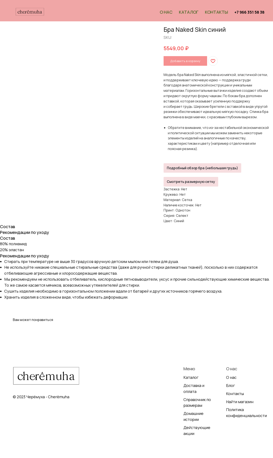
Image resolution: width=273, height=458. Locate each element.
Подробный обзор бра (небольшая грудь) (202, 168)
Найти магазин (239, 401)
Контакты (216, 12)
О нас (166, 12)
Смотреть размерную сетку (191, 181)
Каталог (189, 12)
